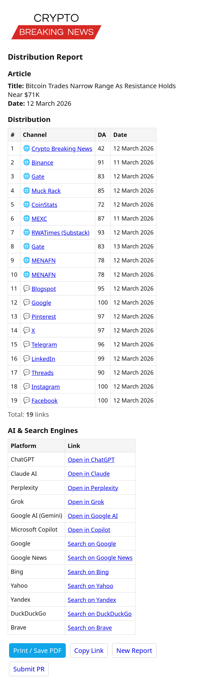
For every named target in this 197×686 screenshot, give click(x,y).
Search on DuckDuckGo (100, 614)
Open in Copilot (89, 530)
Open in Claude (89, 474)
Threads (42, 373)
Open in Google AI (93, 516)
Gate (37, 177)
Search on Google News (100, 558)
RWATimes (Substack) (60, 232)
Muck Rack (46, 191)
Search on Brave (90, 628)
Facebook (44, 400)
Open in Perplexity (93, 488)
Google (41, 303)
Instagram (45, 387)
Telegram (44, 345)
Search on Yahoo (90, 586)
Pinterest (43, 316)
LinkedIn (43, 359)
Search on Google (92, 544)
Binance (42, 162)
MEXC (39, 219)
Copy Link (89, 650)
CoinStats (44, 205)
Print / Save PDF (37, 650)
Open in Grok (86, 502)
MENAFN (43, 261)
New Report (134, 650)
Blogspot (43, 289)
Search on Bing (88, 572)
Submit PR (28, 669)
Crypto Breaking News (61, 148)
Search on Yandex (92, 600)
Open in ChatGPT (91, 459)
